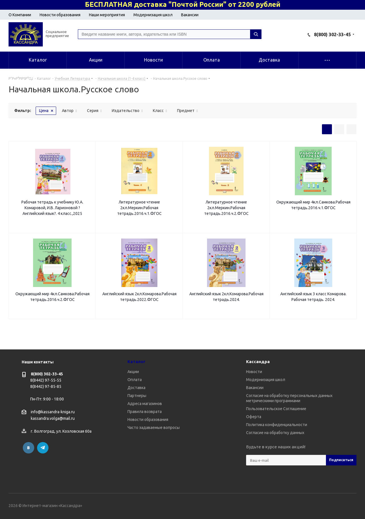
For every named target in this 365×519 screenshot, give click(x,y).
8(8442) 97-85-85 (45, 386)
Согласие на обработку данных (275, 432)
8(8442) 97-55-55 (45, 380)
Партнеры (136, 395)
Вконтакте (28, 447)
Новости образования (60, 15)
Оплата (134, 379)
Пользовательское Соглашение (276, 408)
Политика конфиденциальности (276, 424)
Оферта (253, 416)
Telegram (42, 447)
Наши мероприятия (107, 15)
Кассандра (258, 361)
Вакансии (189, 15)
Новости (254, 371)
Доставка (136, 387)
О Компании (20, 15)
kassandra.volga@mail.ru (53, 418)
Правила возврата (144, 411)
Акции (133, 371)
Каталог (136, 361)
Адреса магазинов (144, 403)
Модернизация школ (153, 15)
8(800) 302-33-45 (332, 34)
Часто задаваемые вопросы (153, 427)
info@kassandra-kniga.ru (53, 412)
